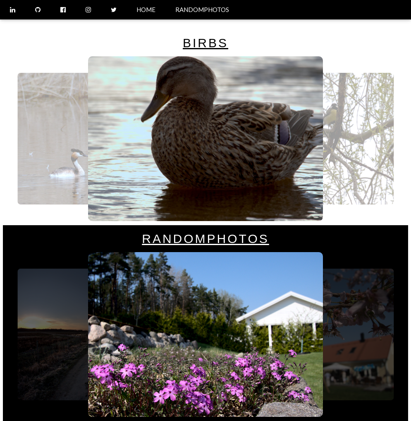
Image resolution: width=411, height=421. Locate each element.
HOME (145, 9)
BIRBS (205, 43)
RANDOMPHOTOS (202, 9)
